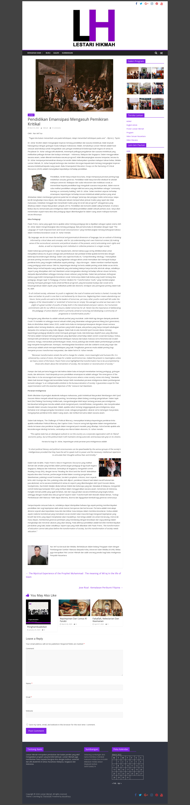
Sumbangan (67, 53)
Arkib (128, 151)
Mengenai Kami (34, 53)
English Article (132, 125)
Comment (30, 648)
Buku (48, 53)
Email (29, 697)
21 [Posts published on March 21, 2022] (114, 773)
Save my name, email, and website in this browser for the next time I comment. (62, 724)
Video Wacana (132, 140)
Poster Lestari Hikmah (135, 129)
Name (29, 683)
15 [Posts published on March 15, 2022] (119, 769)
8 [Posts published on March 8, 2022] (118, 766)
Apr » (120, 783)
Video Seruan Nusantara (136, 136)
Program (130, 132)
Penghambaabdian (37, 626)
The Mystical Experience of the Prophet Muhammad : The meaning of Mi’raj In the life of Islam (73, 575)
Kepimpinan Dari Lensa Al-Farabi (73, 620)
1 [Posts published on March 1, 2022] (118, 762)
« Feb (114, 783)
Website (29, 711)
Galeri (56, 53)
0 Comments (55, 128)
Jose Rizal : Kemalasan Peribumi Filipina (101, 587)
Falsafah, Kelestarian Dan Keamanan (106, 620)
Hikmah (45, 128)
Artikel (31, 115)
